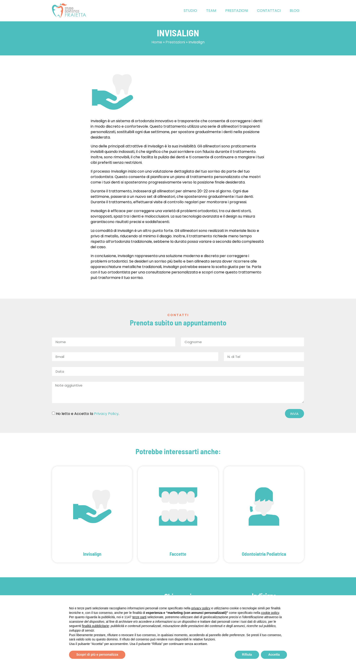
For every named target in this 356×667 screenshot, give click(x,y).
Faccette (178, 554)
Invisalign (92, 554)
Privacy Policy (106, 413)
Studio (190, 10)
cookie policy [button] (270, 613)
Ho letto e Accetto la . (87, 413)
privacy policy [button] (200, 608)
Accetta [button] (274, 654)
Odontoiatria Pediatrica (264, 554)
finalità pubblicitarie (95, 626)
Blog (294, 10)
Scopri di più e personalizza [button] (97, 654)
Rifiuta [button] (247, 654)
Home (156, 42)
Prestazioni (236, 10)
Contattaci (269, 10)
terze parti (139, 617)
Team (211, 10)
